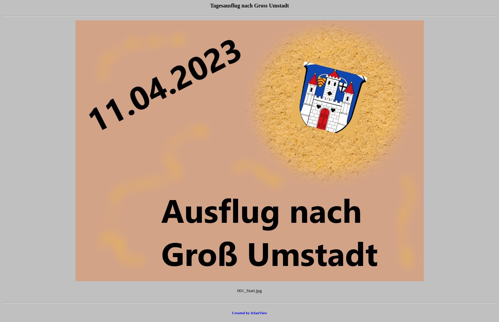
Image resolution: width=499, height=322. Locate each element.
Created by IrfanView (249, 313)
